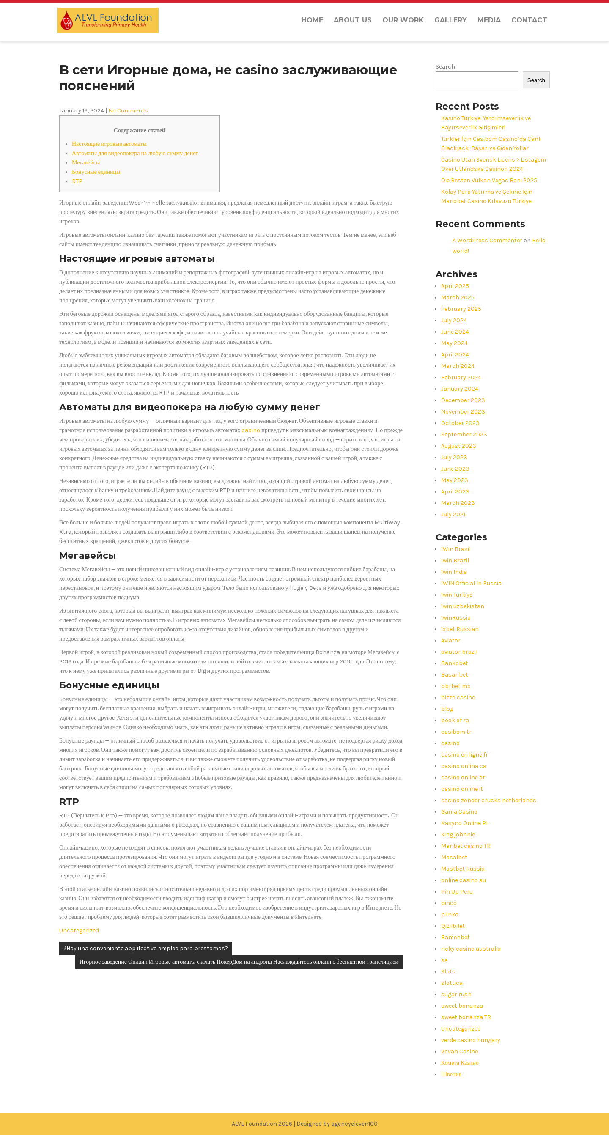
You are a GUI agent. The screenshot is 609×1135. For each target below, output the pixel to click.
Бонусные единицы (96, 171)
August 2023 (458, 446)
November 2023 (463, 411)
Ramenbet (455, 937)
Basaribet (454, 674)
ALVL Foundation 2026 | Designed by (281, 1123)
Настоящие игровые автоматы (109, 144)
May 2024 (454, 343)
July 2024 (454, 320)
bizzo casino (458, 697)
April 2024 (455, 354)
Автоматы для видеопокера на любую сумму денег (135, 153)
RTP (77, 181)
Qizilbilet (453, 925)
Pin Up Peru (457, 891)
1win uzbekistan (462, 606)
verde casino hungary (470, 1040)
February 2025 (461, 309)
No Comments (128, 110)
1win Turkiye (456, 594)
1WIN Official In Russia (471, 583)
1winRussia (456, 617)
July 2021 (453, 514)
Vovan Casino (459, 1051)
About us (353, 20)
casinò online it (462, 788)
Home (312, 20)
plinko (449, 914)
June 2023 (455, 468)
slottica (452, 983)
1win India (454, 572)
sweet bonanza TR (466, 1017)
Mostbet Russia (463, 868)
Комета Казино (460, 1062)
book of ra (455, 720)
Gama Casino (459, 811)
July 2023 (454, 457)
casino (250, 430)
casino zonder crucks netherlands (488, 800)
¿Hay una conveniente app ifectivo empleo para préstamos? (145, 948)
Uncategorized (79, 930)
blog (447, 709)
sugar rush (456, 994)
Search (445, 66)
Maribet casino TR (466, 846)
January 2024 (459, 388)
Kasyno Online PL (465, 823)
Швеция (451, 1074)
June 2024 (455, 331)
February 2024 (461, 377)
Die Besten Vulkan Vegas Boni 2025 (489, 180)
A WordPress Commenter (487, 240)
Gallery (450, 20)
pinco (449, 903)
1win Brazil (455, 560)
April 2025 (455, 286)
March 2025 (458, 297)
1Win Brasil (456, 549)
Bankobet (454, 663)
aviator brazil (459, 651)
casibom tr (456, 731)
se (444, 960)
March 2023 (458, 503)
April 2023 (455, 491)
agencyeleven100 (354, 1123)
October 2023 (460, 423)
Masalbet (454, 857)
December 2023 (463, 400)
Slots (448, 971)
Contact (529, 20)
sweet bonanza (462, 1005)
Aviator (451, 640)
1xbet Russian (460, 629)
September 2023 (464, 434)
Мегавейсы (86, 162)
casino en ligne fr (464, 754)
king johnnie (458, 834)
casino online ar (463, 777)
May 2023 (454, 480)
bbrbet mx (455, 686)
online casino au (463, 880)
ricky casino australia (471, 948)
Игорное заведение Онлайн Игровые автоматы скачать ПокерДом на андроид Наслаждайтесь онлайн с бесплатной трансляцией (239, 961)
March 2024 (458, 366)
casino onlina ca (463, 766)
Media (489, 20)
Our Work (403, 20)
